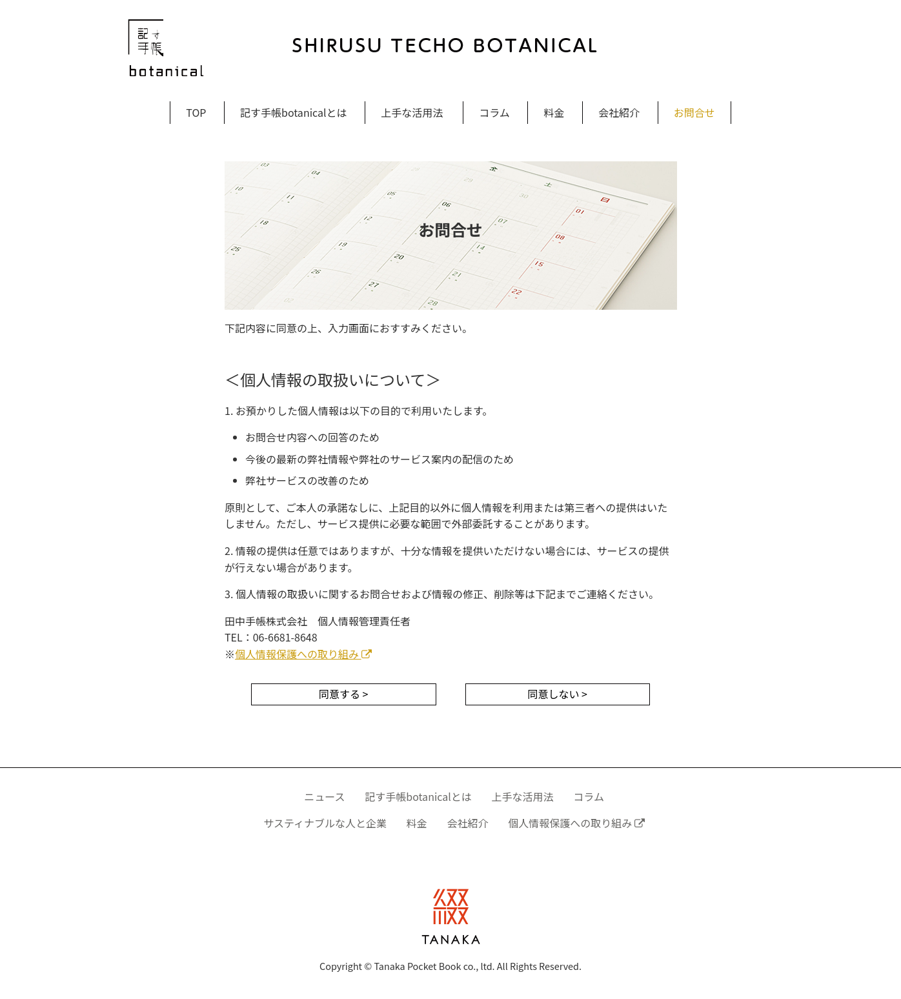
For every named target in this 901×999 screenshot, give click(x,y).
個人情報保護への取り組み (303, 653)
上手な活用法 (412, 112)
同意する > (343, 693)
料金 (553, 112)
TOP (196, 112)
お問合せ (694, 112)
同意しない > (557, 693)
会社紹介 (619, 112)
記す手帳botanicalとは (293, 112)
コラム (494, 112)
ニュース (324, 796)
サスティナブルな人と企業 (325, 823)
